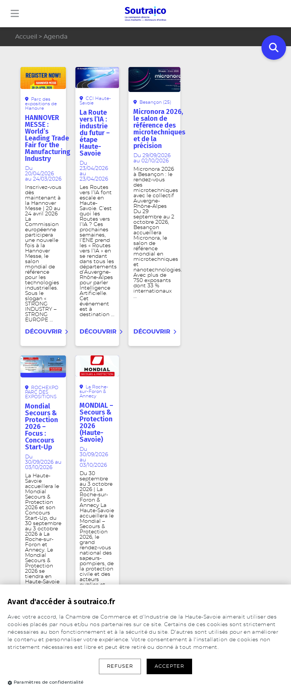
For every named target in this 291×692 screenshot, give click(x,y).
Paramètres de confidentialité (45, 682)
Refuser (120, 666)
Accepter (169, 666)
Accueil (26, 37)
